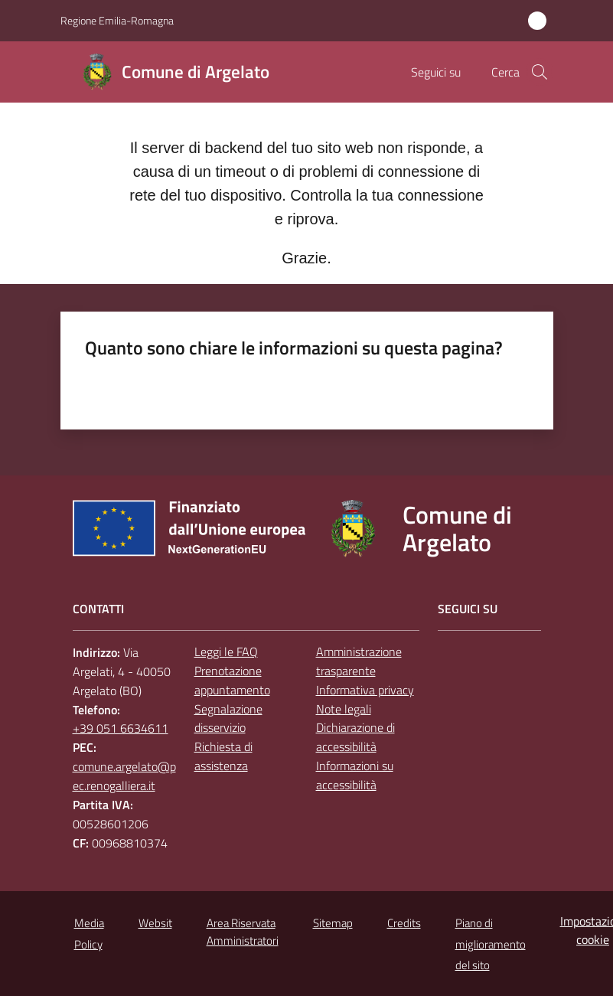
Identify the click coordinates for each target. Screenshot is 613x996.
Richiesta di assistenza (223, 756)
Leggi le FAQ (226, 651)
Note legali (343, 709)
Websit (155, 923)
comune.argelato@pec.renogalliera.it (124, 776)
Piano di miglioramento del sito (490, 944)
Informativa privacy (365, 690)
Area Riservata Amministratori (243, 931)
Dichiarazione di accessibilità (355, 737)
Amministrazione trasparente (359, 661)
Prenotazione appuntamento (232, 680)
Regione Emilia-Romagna (117, 20)
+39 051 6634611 (120, 728)
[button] (539, 72)
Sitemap (333, 923)
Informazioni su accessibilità (354, 775)
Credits (404, 923)
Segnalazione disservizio (228, 718)
